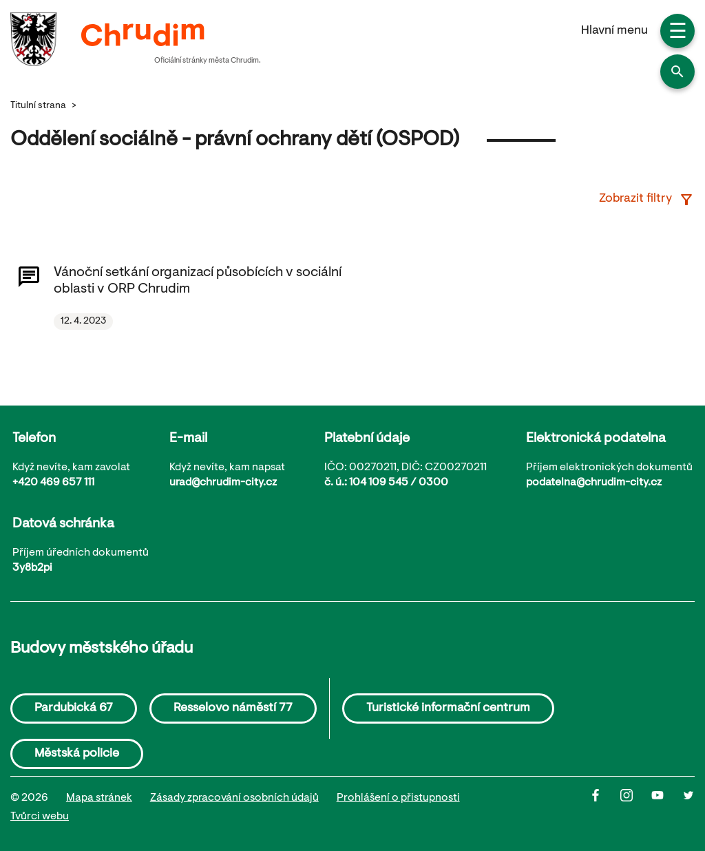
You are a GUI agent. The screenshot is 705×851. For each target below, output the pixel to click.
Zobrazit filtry (647, 199)
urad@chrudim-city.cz (223, 482)
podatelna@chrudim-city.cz (594, 482)
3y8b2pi (32, 568)
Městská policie (76, 754)
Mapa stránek (99, 797)
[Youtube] (666, 807)
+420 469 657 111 (53, 482)
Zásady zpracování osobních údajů (234, 797)
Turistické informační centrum (448, 708)
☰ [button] (678, 33)
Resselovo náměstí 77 (233, 708)
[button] (677, 71)
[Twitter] (688, 807)
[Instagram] (635, 807)
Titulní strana (38, 106)
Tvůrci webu (39, 816)
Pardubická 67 (73, 708)
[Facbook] (604, 807)
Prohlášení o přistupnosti (398, 797)
